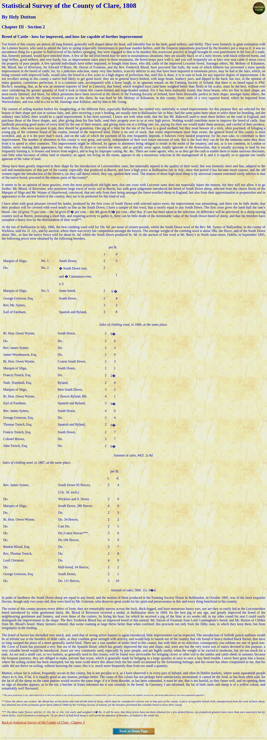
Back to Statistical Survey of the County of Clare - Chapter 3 (43, 722)
